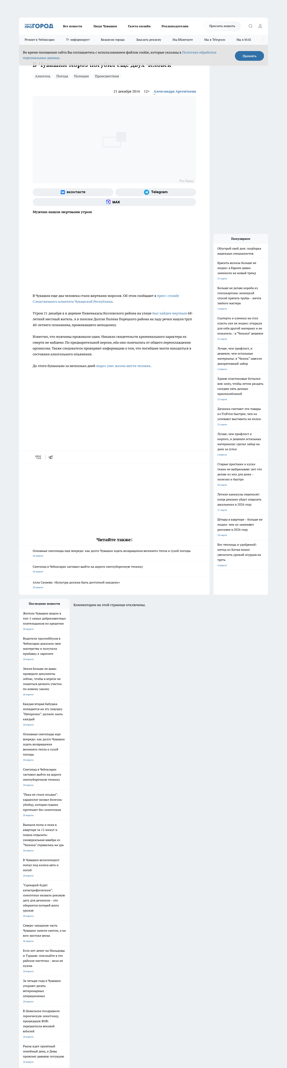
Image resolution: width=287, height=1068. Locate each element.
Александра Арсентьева (175, 91)
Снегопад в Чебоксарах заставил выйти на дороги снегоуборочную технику (114, 569)
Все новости (72, 26)
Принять (249, 56)
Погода (62, 76)
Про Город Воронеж (130, 911)
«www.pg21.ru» (46, 957)
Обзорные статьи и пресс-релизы (135, 944)
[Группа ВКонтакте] (73, 192)
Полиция (81, 76)
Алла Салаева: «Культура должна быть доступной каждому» (114, 585)
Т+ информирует (78, 39)
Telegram (24, 939)
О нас (71, 939)
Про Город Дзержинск (31, 924)
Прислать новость (222, 26)
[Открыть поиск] (250, 26)
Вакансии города (113, 39)
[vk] (38, 457)
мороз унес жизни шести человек (123, 366)
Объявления (25, 944)
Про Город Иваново (163, 911)
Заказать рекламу (148, 39)
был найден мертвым (169, 313)
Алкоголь (42, 76)
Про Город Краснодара (98, 924)
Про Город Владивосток (65, 924)
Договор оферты (77, 944)
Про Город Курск (61, 916)
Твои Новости (60, 911)
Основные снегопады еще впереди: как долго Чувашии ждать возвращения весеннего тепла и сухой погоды (114, 553)
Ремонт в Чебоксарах (40, 39)
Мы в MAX (243, 39)
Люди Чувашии (105, 26)
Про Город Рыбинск (96, 916)
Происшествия (107, 76)
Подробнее (122, 1005)
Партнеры (123, 949)
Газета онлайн (139, 26)
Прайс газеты (26, 949)
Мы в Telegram (214, 39)
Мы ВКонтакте (182, 39)
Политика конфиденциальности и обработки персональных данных (56, 1011)
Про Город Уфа (127, 916)
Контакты (122, 939)
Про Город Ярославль (31, 916)
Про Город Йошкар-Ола (99, 911)
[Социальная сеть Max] (114, 202)
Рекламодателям (175, 26)
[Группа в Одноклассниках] (199, 917)
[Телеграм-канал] (155, 192)
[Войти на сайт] (260, 26)
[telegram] (52, 457)
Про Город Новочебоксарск (34, 911)
